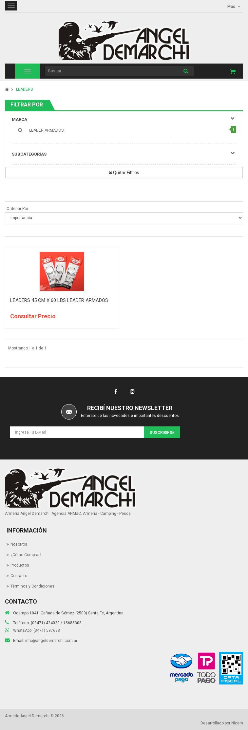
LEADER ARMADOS (46, 130)
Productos (19, 565)
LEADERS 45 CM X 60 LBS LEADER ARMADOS (59, 300)
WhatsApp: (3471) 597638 (36, 630)
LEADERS (24, 89)
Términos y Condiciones (32, 586)
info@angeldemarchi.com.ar (51, 640)
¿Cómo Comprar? (25, 554)
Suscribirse (162, 432)
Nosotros (18, 544)
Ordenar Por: (18, 208)
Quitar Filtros (124, 172)
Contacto (18, 575)
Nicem (237, 723)
